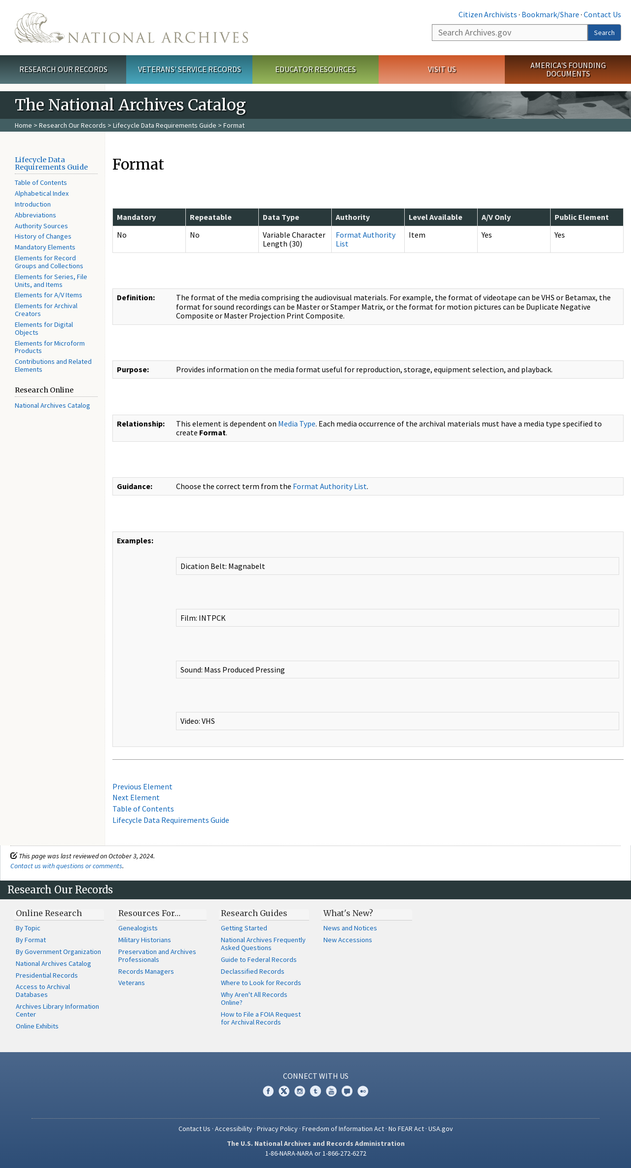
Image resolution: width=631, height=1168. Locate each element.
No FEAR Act (406, 1128)
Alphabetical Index (42, 193)
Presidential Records (47, 975)
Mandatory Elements (45, 247)
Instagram (300, 1091)
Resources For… (149, 913)
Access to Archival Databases (43, 990)
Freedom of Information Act (343, 1128)
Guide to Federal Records (259, 959)
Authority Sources (41, 225)
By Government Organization (58, 951)
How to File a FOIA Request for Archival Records (261, 1018)
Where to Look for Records (261, 982)
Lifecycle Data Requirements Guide (164, 125)
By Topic (28, 927)
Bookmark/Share (550, 14)
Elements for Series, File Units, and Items (51, 280)
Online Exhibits (37, 1026)
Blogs (347, 1091)
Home (23, 125)
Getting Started (244, 927)
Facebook (268, 1091)
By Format (31, 939)
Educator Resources (315, 69)
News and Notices (350, 927)
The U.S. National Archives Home (131, 27)
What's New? (348, 913)
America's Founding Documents (568, 69)
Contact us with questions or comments (66, 865)
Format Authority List (365, 239)
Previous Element (142, 786)
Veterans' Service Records (189, 69)
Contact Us (602, 14)
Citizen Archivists (487, 14)
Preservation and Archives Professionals (157, 955)
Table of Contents (41, 182)
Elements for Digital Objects (44, 328)
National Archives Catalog (52, 405)
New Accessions (347, 939)
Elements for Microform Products (50, 347)
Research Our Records (63, 69)
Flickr (363, 1091)
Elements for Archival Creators (46, 309)
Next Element (136, 797)
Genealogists (138, 927)
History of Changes (43, 236)
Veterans (131, 982)
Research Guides (254, 913)
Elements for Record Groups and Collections (49, 261)
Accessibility (233, 1128)
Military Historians (144, 939)
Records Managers (146, 971)
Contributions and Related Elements (53, 365)
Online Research (49, 913)
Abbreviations (35, 215)
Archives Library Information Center (57, 1010)
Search (604, 32)
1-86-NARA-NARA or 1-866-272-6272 (315, 1153)
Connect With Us (316, 1076)
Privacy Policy (277, 1128)
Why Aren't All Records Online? (254, 998)
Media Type (297, 423)
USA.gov (440, 1128)
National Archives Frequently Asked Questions (263, 943)
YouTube (331, 1091)
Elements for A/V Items (48, 294)
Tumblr (315, 1091)
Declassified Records (252, 971)
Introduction (33, 204)
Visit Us (442, 69)
